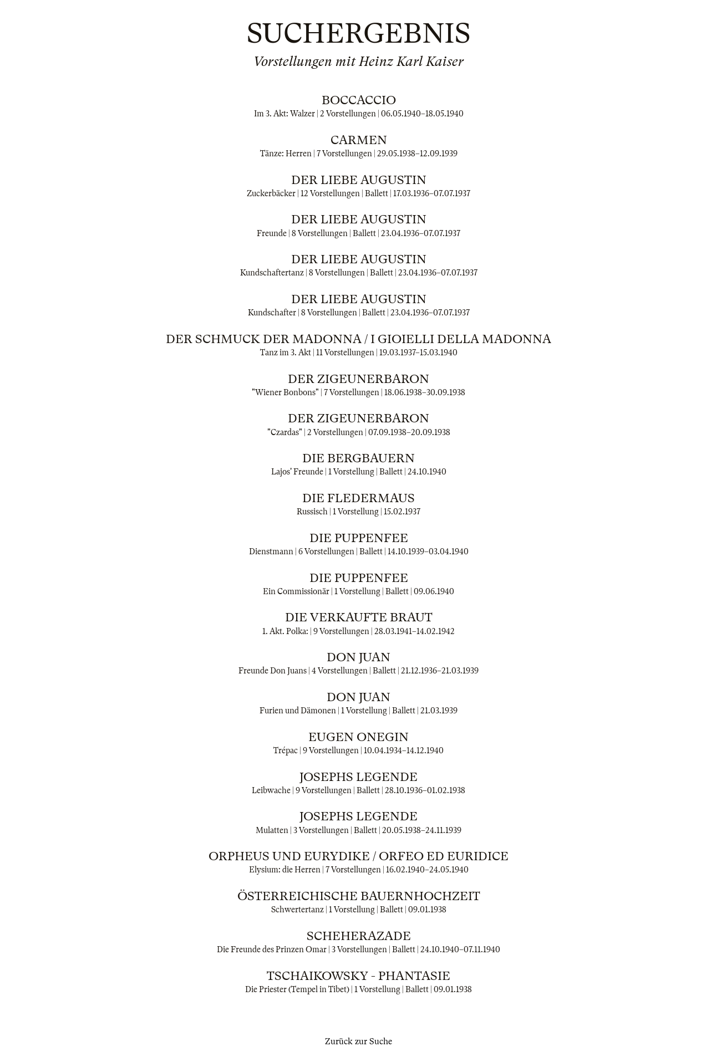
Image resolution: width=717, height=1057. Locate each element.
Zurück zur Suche (358, 1041)
